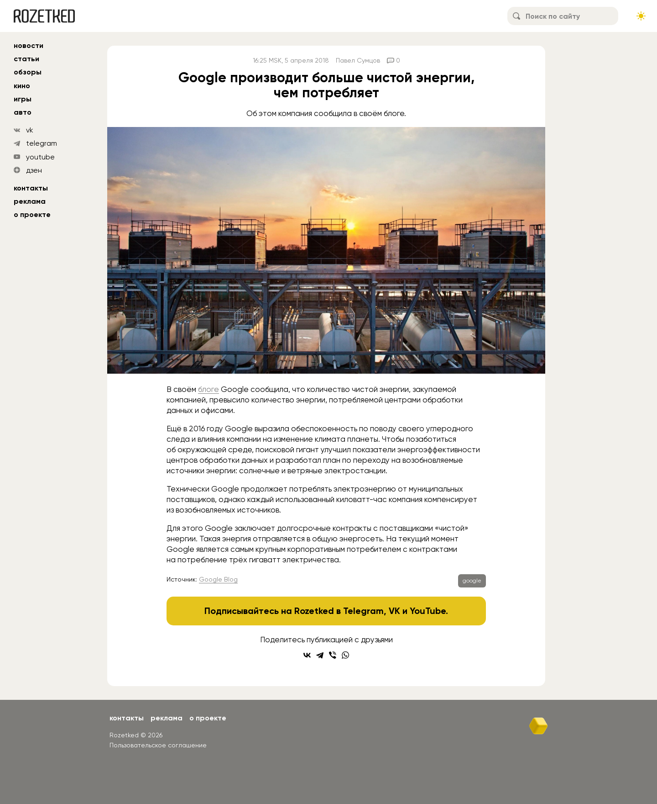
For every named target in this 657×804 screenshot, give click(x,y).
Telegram (363, 610)
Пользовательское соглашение (158, 745)
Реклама (30, 201)
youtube (40, 157)
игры (22, 99)
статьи (26, 58)
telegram (41, 143)
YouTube (428, 610)
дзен (34, 170)
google (472, 580)
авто (22, 112)
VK (394, 610)
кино (22, 85)
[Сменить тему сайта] (641, 16)
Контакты (31, 188)
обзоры (28, 72)
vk (29, 130)
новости (28, 45)
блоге (208, 389)
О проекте (32, 214)
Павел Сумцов (358, 60)
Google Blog (218, 579)
